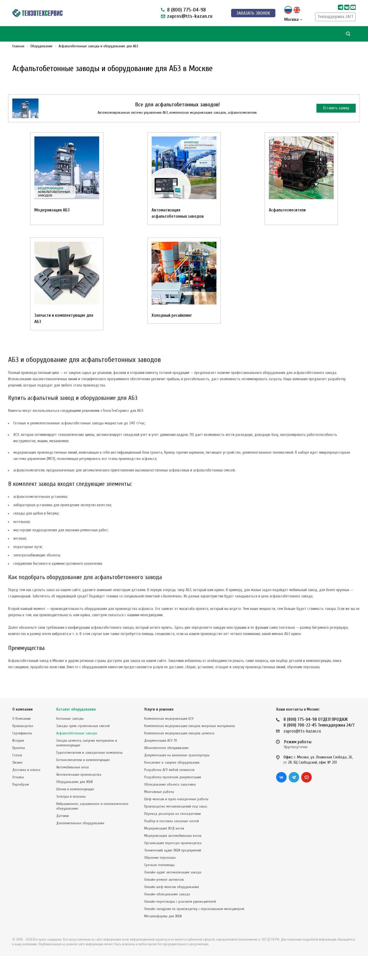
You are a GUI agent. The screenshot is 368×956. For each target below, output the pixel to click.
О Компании (21, 718)
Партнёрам (20, 784)
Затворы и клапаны (71, 796)
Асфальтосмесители (287, 210)
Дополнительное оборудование (80, 823)
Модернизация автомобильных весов (173, 835)
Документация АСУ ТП (160, 740)
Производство (22, 726)
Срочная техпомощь (159, 865)
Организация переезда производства (173, 843)
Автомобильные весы (72, 767)
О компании (22, 709)
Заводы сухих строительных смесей (83, 726)
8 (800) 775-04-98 (186, 10)
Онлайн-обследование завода (167, 894)
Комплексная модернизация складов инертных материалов (189, 726)
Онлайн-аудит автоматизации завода (172, 872)
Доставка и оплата (26, 770)
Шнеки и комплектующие (75, 789)
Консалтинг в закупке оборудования (171, 762)
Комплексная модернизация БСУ (169, 718)
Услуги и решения (159, 709)
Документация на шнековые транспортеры (176, 755)
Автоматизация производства (78, 774)
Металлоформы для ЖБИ (163, 916)
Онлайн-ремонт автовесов (164, 879)
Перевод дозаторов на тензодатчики (172, 813)
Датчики (62, 816)
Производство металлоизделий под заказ (175, 806)
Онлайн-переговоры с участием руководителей (180, 901)
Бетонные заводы (69, 718)
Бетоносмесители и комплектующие (83, 760)
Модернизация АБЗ (52, 210)
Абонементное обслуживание (166, 748)
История (18, 740)
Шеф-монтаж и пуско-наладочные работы (176, 799)
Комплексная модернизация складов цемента (179, 733)
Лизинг (17, 762)
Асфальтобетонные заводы (76, 733)
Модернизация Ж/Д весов (164, 828)
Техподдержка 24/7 (335, 16)
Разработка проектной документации (172, 777)
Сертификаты (22, 733)
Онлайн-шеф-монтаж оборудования (171, 887)
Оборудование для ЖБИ (74, 782)
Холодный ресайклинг (172, 315)
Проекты (18, 748)
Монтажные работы (159, 792)
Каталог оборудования (76, 709)
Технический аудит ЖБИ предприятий (172, 850)
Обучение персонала (160, 857)
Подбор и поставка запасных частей (171, 821)
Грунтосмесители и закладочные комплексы (89, 752)
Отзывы (18, 777)
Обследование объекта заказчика (170, 784)
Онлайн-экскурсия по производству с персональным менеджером (194, 909)
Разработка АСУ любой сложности (169, 770)
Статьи (17, 755)
